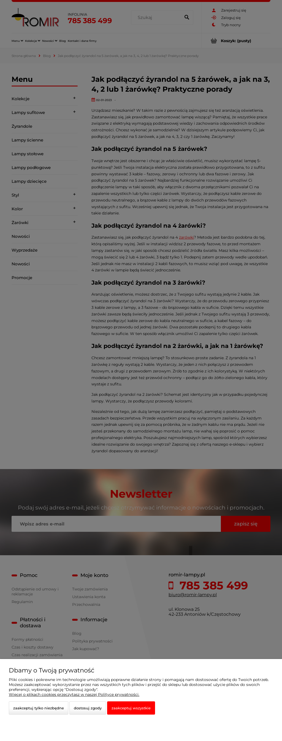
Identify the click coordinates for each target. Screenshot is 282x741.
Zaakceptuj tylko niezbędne (38, 708)
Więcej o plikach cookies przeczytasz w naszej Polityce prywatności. (74, 694)
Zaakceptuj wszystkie (131, 708)
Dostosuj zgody (88, 708)
